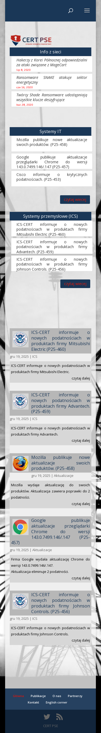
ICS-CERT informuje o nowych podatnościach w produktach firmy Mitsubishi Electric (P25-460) (52, 229)
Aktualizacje (64, 475)
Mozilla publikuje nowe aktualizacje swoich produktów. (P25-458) (52, 142)
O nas (57, 696)
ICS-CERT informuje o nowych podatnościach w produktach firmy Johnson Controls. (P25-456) (52, 264)
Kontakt (33, 702)
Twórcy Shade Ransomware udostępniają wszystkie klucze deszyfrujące (52, 97)
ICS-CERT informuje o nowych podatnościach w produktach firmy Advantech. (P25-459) (52, 246)
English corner (56, 702)
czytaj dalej (81, 378)
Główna (18, 696)
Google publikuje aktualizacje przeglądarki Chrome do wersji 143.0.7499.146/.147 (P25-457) (52, 161)
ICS (34, 356)
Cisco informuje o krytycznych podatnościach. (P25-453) (52, 177)
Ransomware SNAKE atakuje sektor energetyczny (52, 80)
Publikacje (38, 696)
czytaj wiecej (75, 199)
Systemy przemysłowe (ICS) (50, 216)
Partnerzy (75, 696)
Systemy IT (51, 131)
